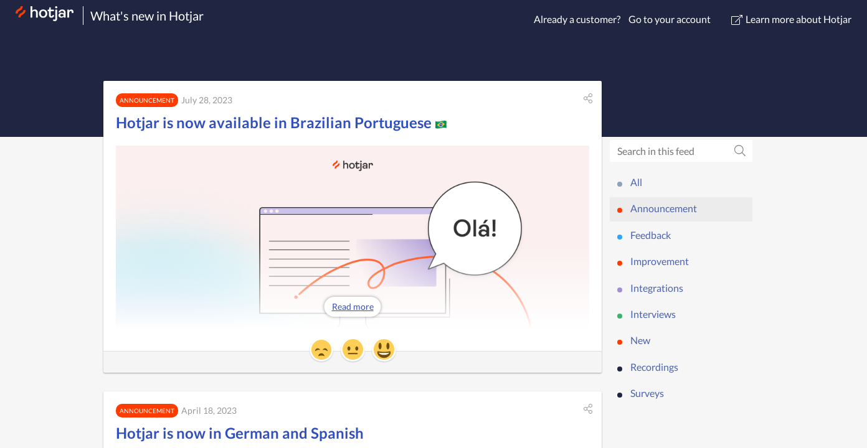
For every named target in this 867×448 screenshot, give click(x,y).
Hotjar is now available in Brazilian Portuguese (281, 122)
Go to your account (669, 19)
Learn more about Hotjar (791, 19)
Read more (353, 306)
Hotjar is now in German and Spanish (240, 433)
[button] (587, 98)
